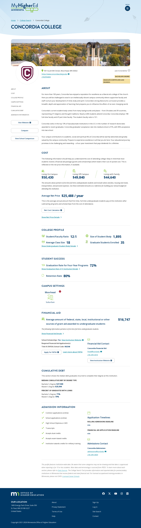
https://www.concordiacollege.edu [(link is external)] (55, 74)
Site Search (97, 511)
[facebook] (103, 493)
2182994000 (46, 77)
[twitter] (109, 493)
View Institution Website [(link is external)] (72, 340)
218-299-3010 (92, 355)
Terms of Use (57, 511)
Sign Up (96, 502)
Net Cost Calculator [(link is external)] (53, 210)
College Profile (17, 98)
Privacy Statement (59, 507)
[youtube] (115, 493)
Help (53, 516)
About (13, 89)
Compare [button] (24, 130)
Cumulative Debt (17, 111)
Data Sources (62, 470)
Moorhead (50, 292)
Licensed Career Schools (70, 476)
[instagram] (122, 493)
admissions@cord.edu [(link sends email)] (96, 451)
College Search (25, 20)
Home (13, 20)
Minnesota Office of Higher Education (41, 522)
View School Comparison (24, 138)
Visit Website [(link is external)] (24, 122)
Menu (127, 7)
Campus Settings (17, 102)
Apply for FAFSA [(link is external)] (51, 352)
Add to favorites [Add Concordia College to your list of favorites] (121, 71)
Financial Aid (16, 106)
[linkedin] (127, 493)
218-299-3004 (92, 455)
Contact (95, 516)
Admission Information (20, 115)
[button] (0, 4)
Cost (13, 93)
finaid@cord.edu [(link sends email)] (94, 351)
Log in (95, 507)
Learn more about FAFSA (72, 352)
